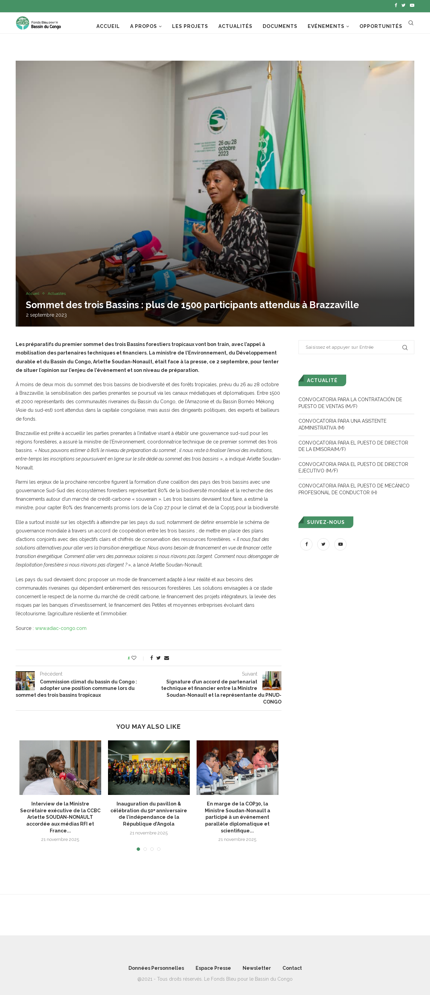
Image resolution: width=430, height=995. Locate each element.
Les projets (190, 25)
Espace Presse (213, 966)
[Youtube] (412, 5)
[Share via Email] (166, 656)
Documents (280, 25)
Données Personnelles (156, 966)
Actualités (235, 25)
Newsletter (257, 966)
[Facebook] (396, 5)
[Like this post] (138, 656)
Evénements (326, 25)
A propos (143, 25)
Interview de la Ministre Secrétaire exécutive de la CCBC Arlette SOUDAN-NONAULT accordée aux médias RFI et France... (60, 816)
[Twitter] (403, 5)
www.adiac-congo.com (61, 626)
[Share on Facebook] (151, 656)
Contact (292, 966)
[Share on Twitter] (158, 656)
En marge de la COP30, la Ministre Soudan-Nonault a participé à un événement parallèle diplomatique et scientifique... (237, 816)
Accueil (108, 25)
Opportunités (380, 25)
